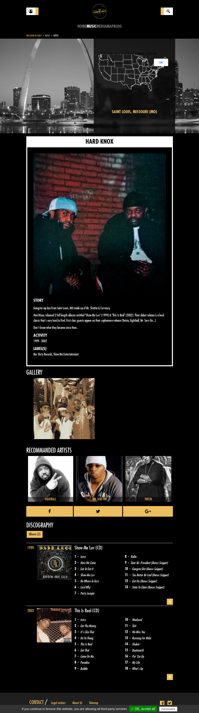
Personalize (168, 709)
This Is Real (83, 610)
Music (91, 26)
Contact (36, 702)
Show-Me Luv (85, 547)
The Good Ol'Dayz (34, 35)
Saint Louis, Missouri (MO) (134, 112)
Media (101, 26)
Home (82, 26)
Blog (117, 26)
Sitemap (93, 703)
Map (109, 26)
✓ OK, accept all (143, 709)
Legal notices (58, 703)
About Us (77, 703)
